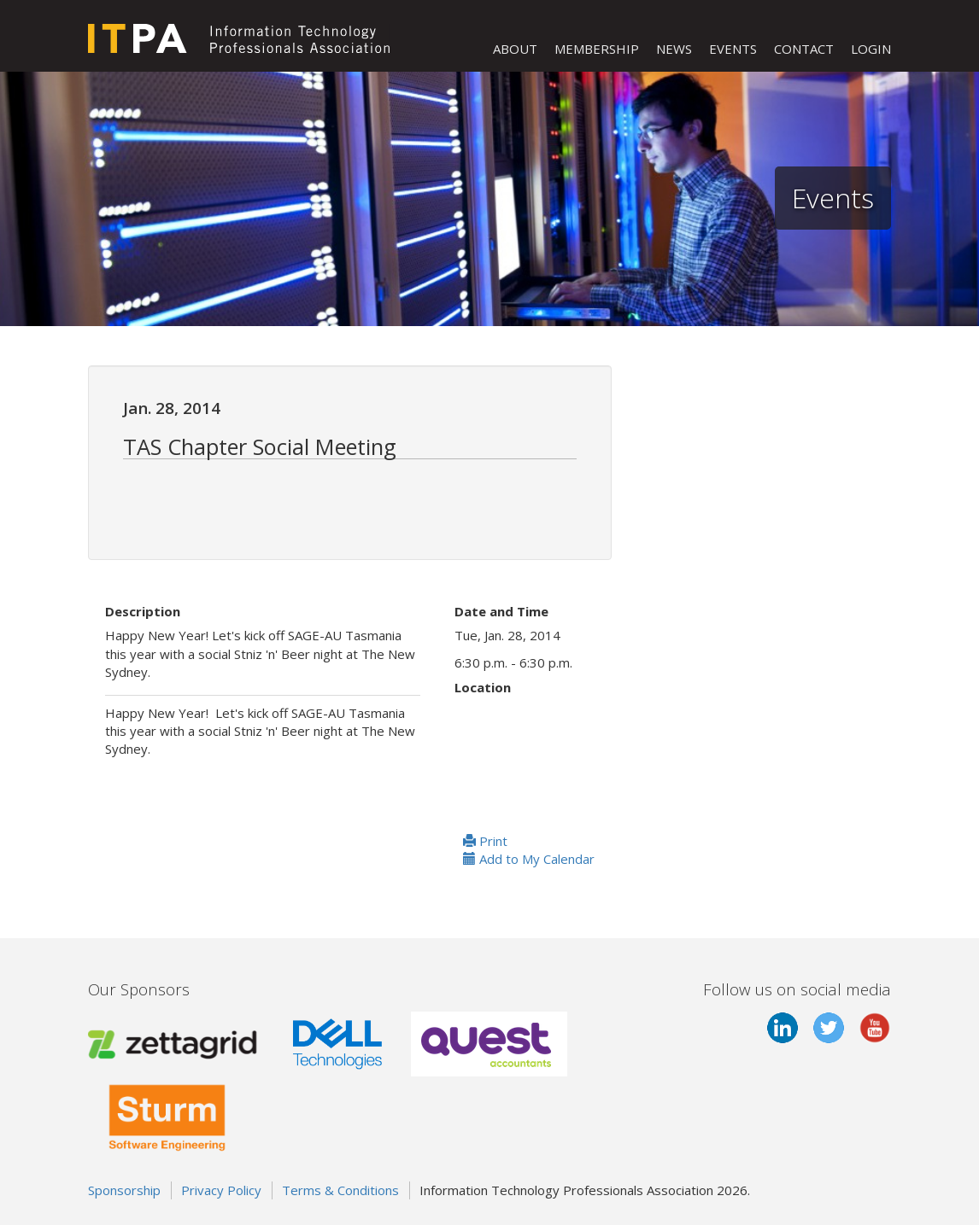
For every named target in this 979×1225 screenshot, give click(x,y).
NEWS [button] (674, 48)
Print (485, 840)
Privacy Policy (221, 1190)
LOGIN (871, 48)
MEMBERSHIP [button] (596, 48)
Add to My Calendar (529, 858)
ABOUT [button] (515, 48)
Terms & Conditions (340, 1190)
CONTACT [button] (804, 48)
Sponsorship (124, 1190)
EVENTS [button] (733, 48)
